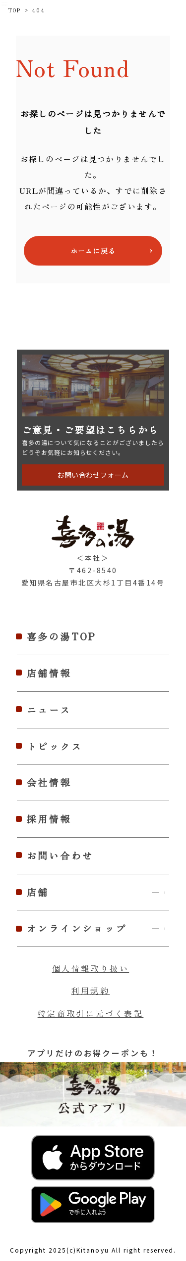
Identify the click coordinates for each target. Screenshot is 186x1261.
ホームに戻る (93, 251)
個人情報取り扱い (90, 968)
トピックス (54, 746)
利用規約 (90, 990)
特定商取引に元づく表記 (91, 1013)
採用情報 (49, 818)
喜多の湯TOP (62, 636)
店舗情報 (49, 672)
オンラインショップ (98, 928)
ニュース (49, 709)
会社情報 (49, 782)
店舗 (98, 892)
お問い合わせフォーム (92, 475)
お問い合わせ (60, 855)
